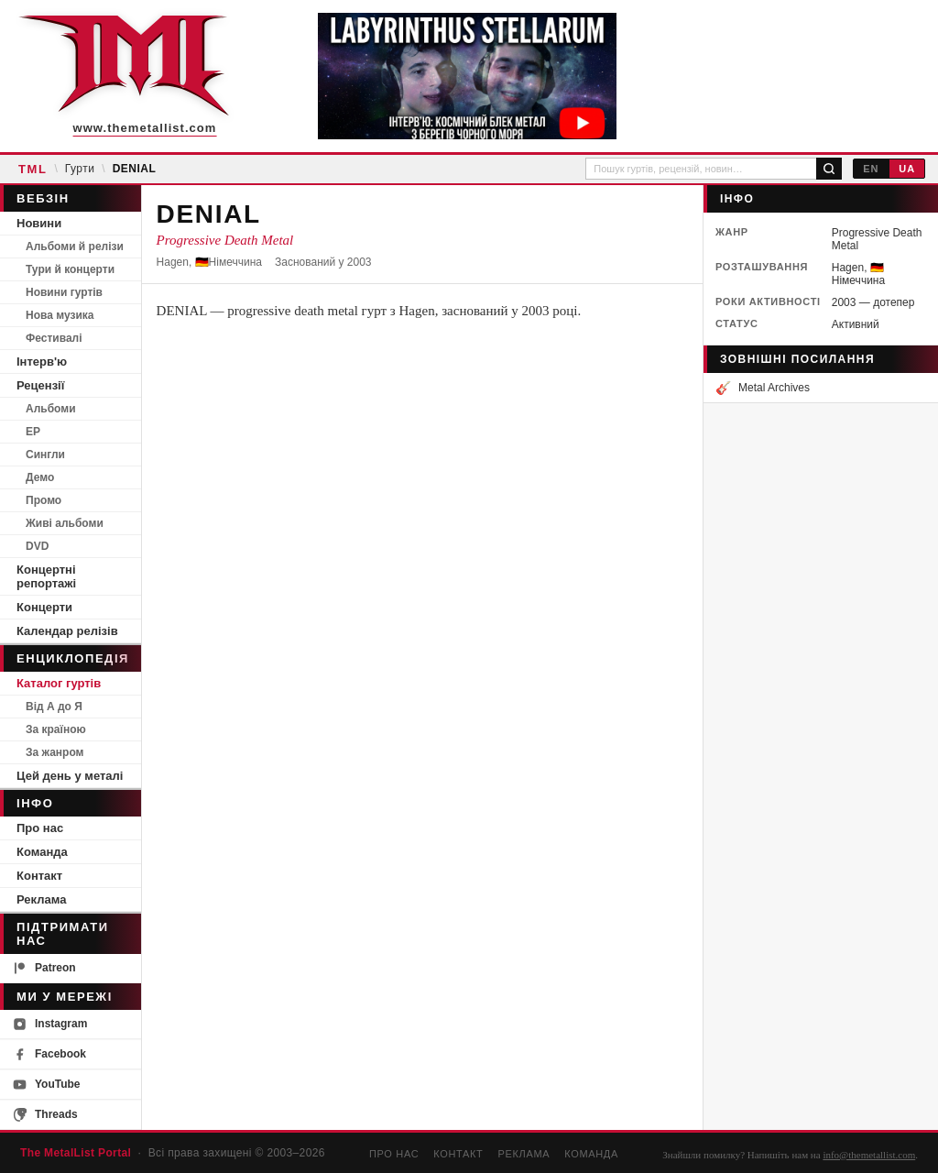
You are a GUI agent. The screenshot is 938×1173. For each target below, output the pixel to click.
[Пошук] (829, 169)
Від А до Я (54, 706)
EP (33, 431)
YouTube (47, 1084)
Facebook (49, 1054)
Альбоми (51, 408)
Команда (42, 852)
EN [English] (870, 168)
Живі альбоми (65, 523)
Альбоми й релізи (75, 246)
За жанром (54, 752)
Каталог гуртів (58, 683)
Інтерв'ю (41, 361)
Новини (38, 223)
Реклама (41, 899)
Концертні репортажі (46, 576)
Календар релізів (67, 631)
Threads (45, 1115)
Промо (43, 500)
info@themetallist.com (869, 1154)
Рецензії (40, 385)
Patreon (44, 968)
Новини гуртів (64, 292)
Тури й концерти (70, 269)
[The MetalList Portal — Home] (123, 76)
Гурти (80, 168)
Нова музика (59, 315)
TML (32, 169)
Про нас (39, 828)
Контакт (39, 875)
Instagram (50, 1024)
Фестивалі (54, 338)
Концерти (44, 607)
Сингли (45, 454)
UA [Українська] (907, 168)
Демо (40, 477)
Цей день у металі (69, 776)
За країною (56, 729)
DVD (37, 546)
